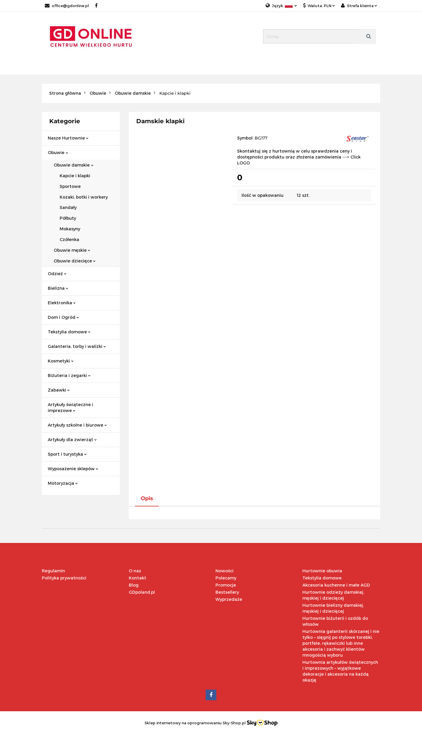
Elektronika (62, 302)
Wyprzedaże (228, 599)
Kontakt (137, 577)
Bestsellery (227, 592)
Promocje (225, 584)
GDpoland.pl (142, 592)
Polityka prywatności (64, 577)
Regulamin (53, 570)
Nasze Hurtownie (68, 137)
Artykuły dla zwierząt (72, 439)
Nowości (224, 570)
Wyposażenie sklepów (73, 468)
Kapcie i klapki (75, 175)
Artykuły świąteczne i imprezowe (70, 407)
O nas (135, 570)
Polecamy (225, 577)
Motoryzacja (63, 483)
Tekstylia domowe (69, 331)
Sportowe (70, 186)
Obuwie (58, 152)
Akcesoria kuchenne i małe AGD (336, 584)
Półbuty (68, 218)
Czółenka (69, 239)
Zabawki (59, 389)
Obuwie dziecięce (75, 260)
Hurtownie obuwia (322, 570)
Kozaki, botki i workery (84, 196)
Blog (134, 584)
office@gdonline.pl (67, 5)
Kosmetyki (61, 360)
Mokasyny (70, 228)
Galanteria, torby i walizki (77, 346)
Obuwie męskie (72, 250)
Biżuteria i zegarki (69, 375)
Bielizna (58, 288)
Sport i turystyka (67, 454)
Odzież (57, 273)
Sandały (68, 207)
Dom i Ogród (63, 317)
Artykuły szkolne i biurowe (77, 424)
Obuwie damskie (73, 164)
